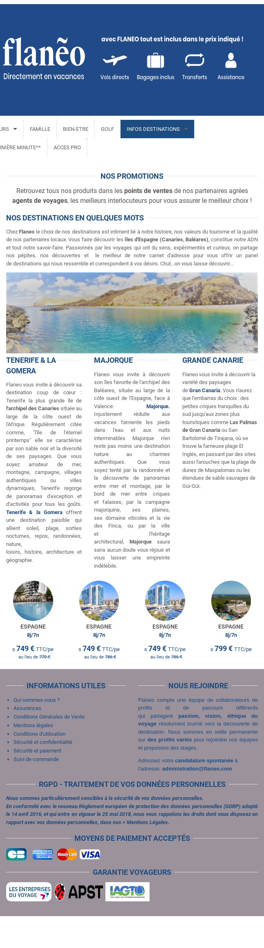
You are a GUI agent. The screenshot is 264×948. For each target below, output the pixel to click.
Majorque (157, 406)
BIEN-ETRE (72, 129)
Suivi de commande (36, 791)
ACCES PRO (64, 147)
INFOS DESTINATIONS (150, 129)
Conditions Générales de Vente (49, 749)
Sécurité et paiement (37, 783)
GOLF (104, 129)
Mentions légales (33, 757)
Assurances (27, 740)
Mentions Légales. (148, 854)
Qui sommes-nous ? (36, 732)
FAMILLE (37, 129)
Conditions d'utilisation (39, 766)
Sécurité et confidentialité (42, 774)
